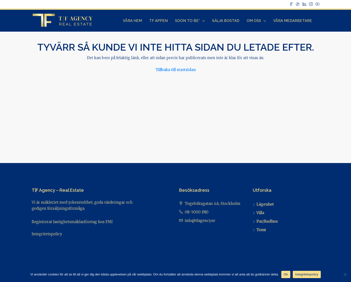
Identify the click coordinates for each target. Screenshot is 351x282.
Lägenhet (265, 204)
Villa (260, 212)
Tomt (261, 229)
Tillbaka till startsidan (176, 69)
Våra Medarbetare (292, 20)
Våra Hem (132, 20)
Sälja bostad (225, 20)
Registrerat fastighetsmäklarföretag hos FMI (72, 221)
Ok (286, 274)
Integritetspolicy (47, 234)
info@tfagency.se (200, 220)
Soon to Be (187, 20)
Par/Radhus (267, 221)
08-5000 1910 (196, 212)
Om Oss (254, 20)
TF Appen (158, 20)
